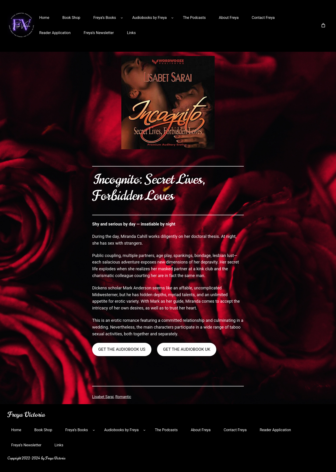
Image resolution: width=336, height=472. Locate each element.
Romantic (123, 397)
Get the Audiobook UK (186, 349)
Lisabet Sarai (103, 397)
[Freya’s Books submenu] (122, 18)
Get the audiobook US (121, 349)
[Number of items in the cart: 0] (323, 25)
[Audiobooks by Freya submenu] (172, 18)
